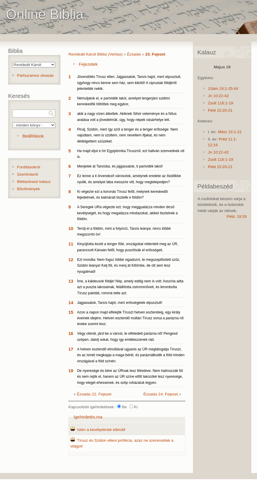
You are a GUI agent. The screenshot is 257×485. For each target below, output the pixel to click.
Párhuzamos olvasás (35, 75)
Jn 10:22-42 (218, 96)
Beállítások (33, 135)
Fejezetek (88, 64)
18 (70, 370)
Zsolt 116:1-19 (220, 103)
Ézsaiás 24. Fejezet (160, 394)
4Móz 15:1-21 (229, 132)
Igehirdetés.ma (88, 416)
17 (70, 349)
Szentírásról (27, 174)
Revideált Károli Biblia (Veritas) (95, 54)
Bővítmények (28, 189)
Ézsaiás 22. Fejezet (94, 394)
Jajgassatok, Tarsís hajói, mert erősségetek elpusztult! (119, 303)
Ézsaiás (134, 54)
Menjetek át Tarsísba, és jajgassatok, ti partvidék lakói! (120, 166)
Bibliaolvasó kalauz (34, 181)
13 (70, 281)
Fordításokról (28, 167)
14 (70, 302)
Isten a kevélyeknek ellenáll (101, 429)
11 (70, 243)
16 (70, 333)
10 (70, 228)
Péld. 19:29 (237, 216)
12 (70, 259)
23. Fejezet (155, 54)
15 (70, 312)
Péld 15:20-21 (220, 110)
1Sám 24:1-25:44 (223, 88)
